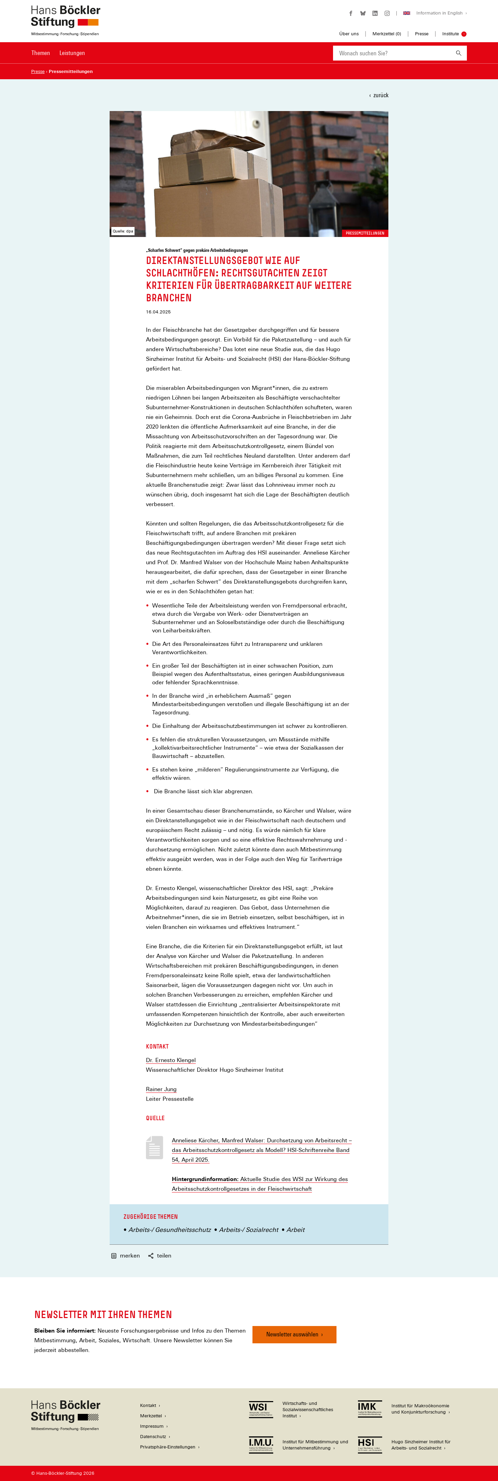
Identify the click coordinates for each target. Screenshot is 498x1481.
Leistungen (72, 52)
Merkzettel (151, 1415)
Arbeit (295, 1229)
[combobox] (392, 53)
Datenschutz (153, 1436)
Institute (450, 33)
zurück (381, 95)
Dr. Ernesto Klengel (171, 1060)
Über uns (349, 33)
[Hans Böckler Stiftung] (65, 1429)
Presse (421, 33)
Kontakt (148, 1405)
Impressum (152, 1426)
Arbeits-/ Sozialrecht (248, 1229)
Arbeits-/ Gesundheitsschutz (169, 1229)
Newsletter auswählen (292, 1334)
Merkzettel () (386, 34)
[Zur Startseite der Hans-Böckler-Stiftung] (65, 32)
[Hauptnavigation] (58, 53)
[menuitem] (40, 57)
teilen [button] (159, 1255)
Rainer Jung (161, 1089)
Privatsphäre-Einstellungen (167, 1447)
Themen (40, 52)
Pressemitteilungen (365, 233)
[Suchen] (459, 53)
